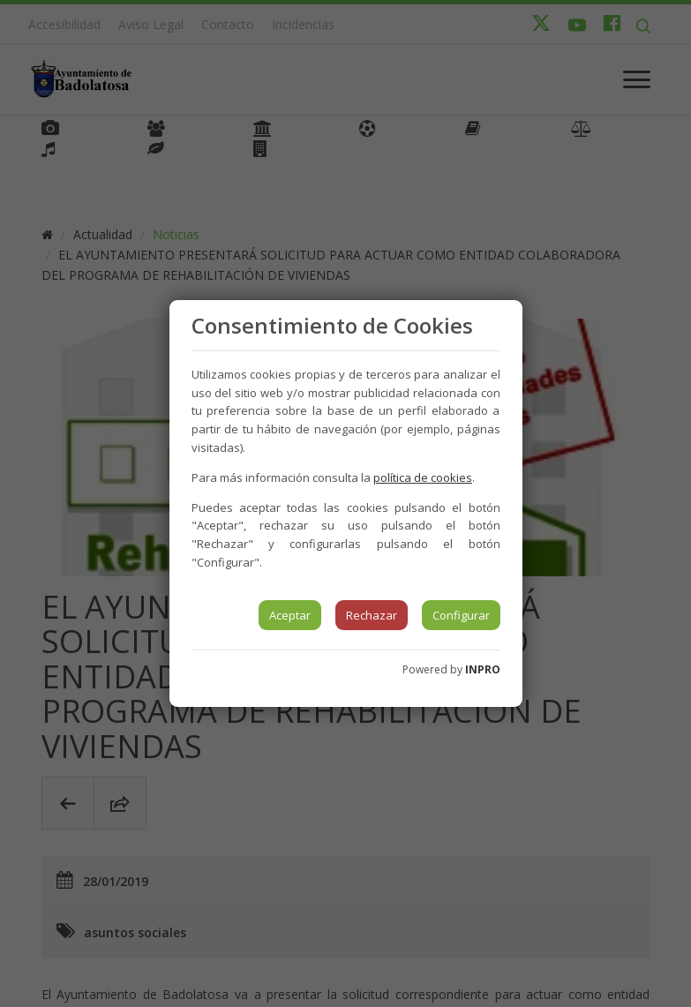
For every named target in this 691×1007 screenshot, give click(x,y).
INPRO (482, 669)
